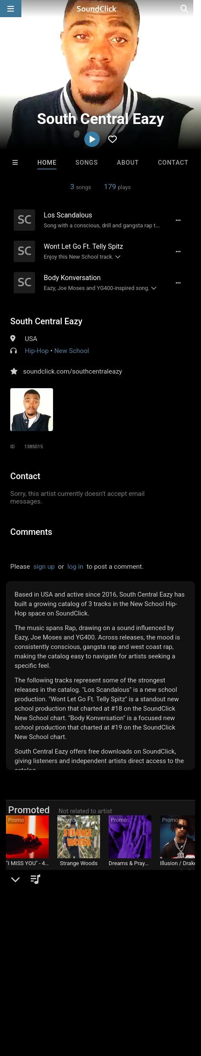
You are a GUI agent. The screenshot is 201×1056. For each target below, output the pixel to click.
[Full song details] (178, 220)
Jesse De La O (78, 872)
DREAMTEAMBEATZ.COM (38, 872)
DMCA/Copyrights (159, 991)
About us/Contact (76, 991)
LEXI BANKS (130, 872)
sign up (44, 566)
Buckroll (181, 872)
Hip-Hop (37, 351)
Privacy (15, 998)
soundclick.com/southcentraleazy (72, 371)
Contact (173, 162)
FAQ (36, 991)
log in (75, 566)
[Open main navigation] (10, 8)
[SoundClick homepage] (100, 9)
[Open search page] (192, 8)
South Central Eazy (46, 321)
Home (46, 162)
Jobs (117, 991)
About (128, 162)
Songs (87, 162)
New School (71, 351)
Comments (31, 532)
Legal (42, 998)
